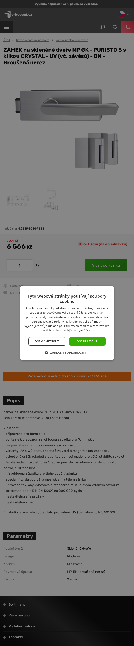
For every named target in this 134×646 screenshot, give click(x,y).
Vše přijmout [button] (87, 341)
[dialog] (67, 323)
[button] (67, 352)
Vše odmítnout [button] (47, 341)
